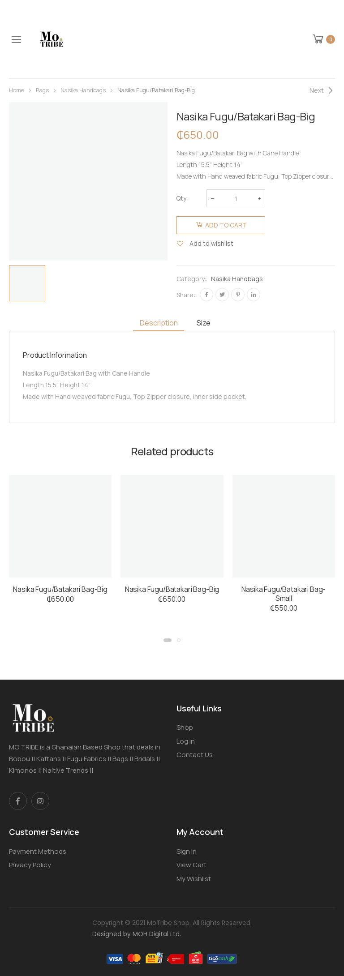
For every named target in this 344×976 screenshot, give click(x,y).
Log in (185, 741)
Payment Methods (37, 851)
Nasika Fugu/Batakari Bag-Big (60, 589)
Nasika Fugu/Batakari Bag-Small (283, 593)
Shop (184, 727)
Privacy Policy (30, 864)
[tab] (158, 323)
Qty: (182, 198)
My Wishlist (193, 878)
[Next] (322, 90)
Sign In (186, 851)
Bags (42, 90)
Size (203, 323)
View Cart (191, 864)
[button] (167, 640)
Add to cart (226, 225)
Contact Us (194, 754)
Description (158, 323)
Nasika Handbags (83, 90)
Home (16, 90)
